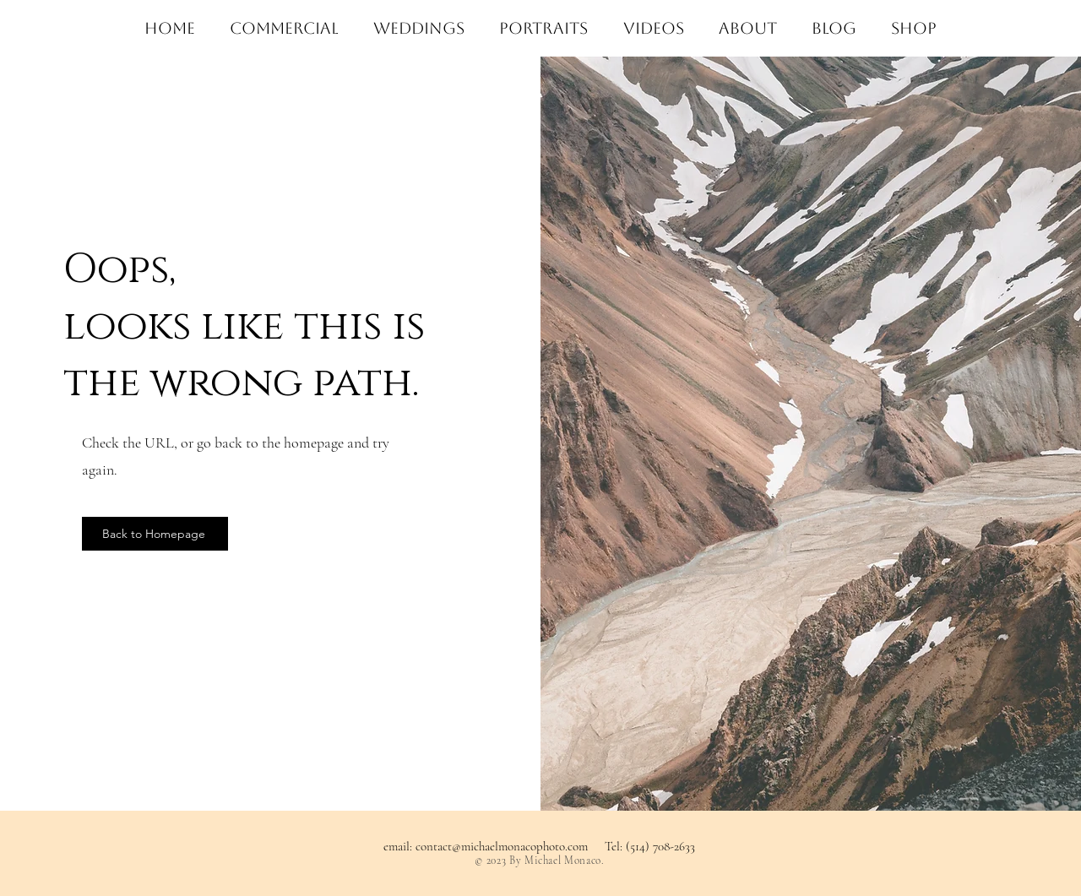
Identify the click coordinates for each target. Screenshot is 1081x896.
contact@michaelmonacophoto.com (502, 846)
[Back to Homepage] (155, 534)
